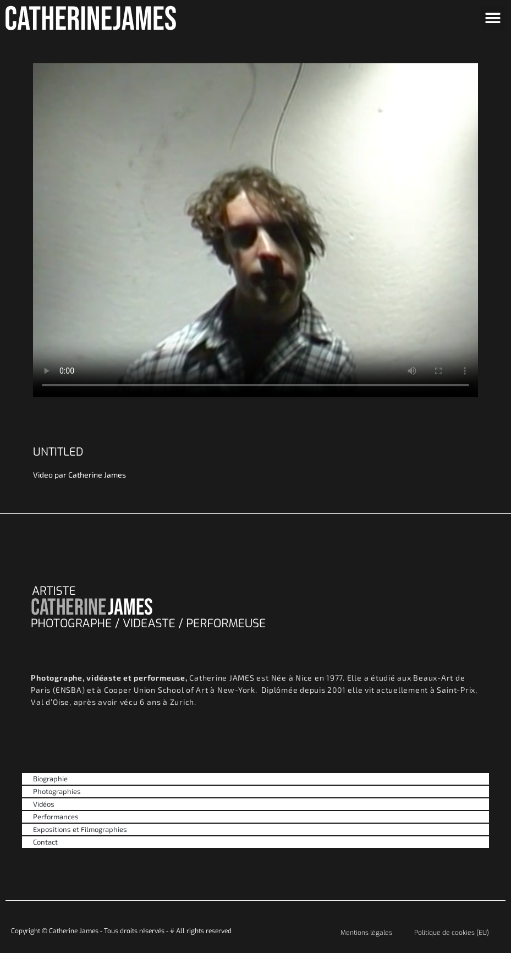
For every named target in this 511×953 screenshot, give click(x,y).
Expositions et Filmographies (80, 829)
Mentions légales (366, 932)
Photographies (57, 791)
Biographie (50, 778)
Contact (45, 841)
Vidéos (43, 803)
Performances (56, 816)
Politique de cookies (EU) (451, 932)
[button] (493, 18)
